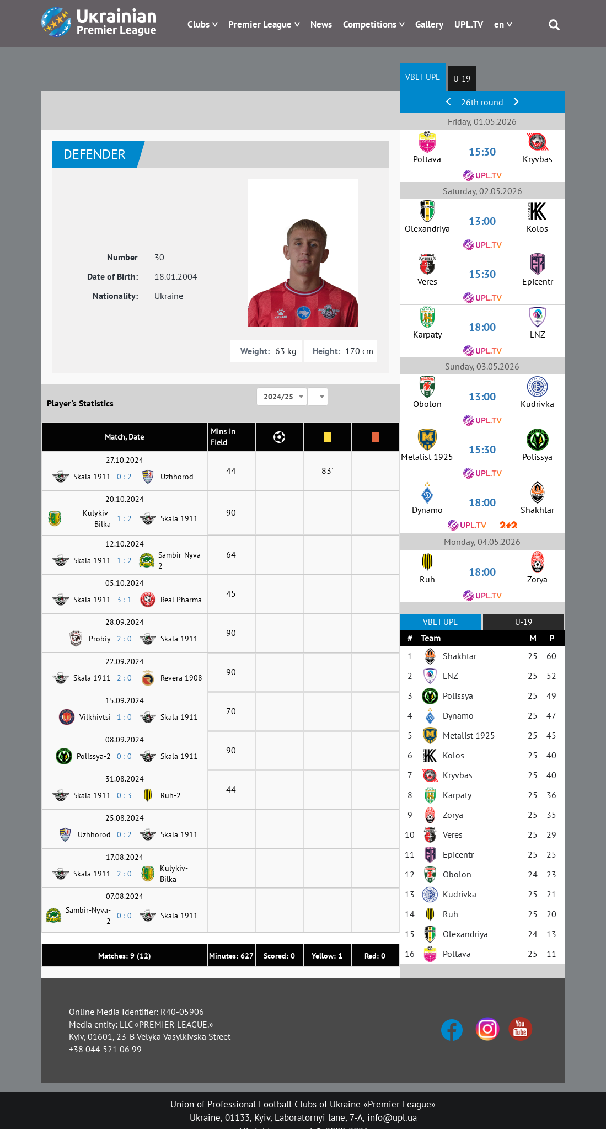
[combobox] (281, 396)
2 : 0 (124, 639)
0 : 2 (124, 476)
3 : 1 (124, 599)
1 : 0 (124, 717)
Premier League (260, 24)
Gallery (429, 24)
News (321, 24)
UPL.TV (468, 24)
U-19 (461, 78)
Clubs (198, 24)
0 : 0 (124, 756)
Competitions (369, 24)
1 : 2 (124, 518)
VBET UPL (422, 77)
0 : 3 (124, 795)
